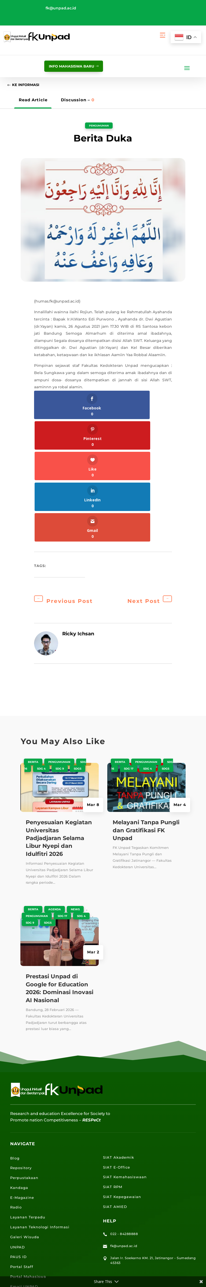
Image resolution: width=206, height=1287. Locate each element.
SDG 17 (62, 795)
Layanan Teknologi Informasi (39, 1106)
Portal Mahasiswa (28, 1156)
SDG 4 (41, 648)
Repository (21, 1047)
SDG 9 (60, 648)
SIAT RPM (112, 1066)
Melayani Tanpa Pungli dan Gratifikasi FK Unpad (146, 709)
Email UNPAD (24, 1165)
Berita (33, 641)
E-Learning (21, 1175)
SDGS (77, 648)
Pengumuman (99, 127)
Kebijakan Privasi (99, 1260)
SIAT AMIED (115, 1086)
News (75, 788)
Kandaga (19, 1067)
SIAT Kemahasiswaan (125, 1056)
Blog (15, 1037)
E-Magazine (22, 1077)
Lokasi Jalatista (26, 1205)
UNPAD (17, 1126)
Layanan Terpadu (27, 1096)
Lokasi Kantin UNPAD (32, 1215)
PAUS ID (18, 1136)
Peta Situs (69, 1260)
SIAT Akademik (118, 1036)
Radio (16, 1086)
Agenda (54, 788)
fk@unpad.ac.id (61, 8)
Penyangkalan (132, 1260)
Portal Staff (21, 1146)
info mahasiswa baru (66, 66)
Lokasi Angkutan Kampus (36, 1195)
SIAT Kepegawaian (122, 1076)
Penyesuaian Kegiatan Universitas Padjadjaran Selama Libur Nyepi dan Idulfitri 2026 (59, 717)
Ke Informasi (29, 85)
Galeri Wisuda (24, 1116)
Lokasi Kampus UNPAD (33, 1185)
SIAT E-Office (116, 1046)
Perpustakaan (24, 1057)
